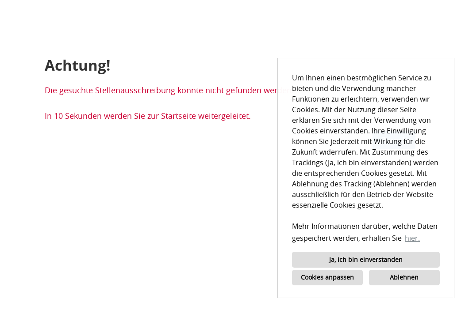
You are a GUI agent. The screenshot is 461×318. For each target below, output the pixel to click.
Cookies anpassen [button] (327, 277)
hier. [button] (412, 238)
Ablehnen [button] (404, 277)
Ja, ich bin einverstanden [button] (366, 259)
